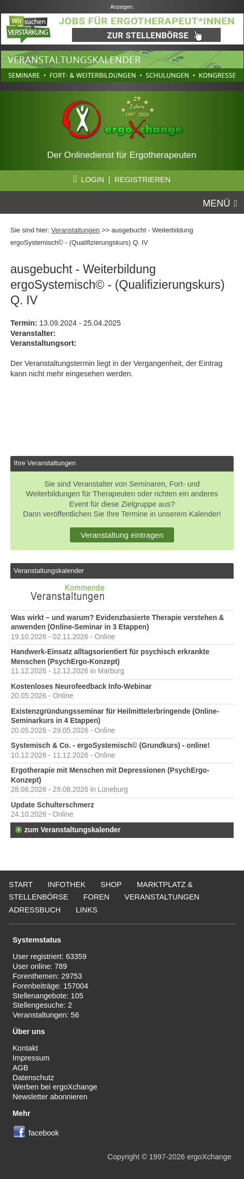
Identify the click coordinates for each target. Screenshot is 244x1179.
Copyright (123, 1157)
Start (21, 884)
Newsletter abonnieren (49, 1097)
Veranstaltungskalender (48, 570)
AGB (20, 1068)
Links (86, 910)
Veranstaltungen (75, 230)
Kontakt (25, 1048)
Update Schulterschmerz (52, 805)
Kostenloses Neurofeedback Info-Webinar (81, 686)
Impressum (30, 1058)
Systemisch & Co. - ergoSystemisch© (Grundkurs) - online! (110, 745)
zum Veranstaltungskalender (72, 830)
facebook (43, 1133)
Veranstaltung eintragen (121, 534)
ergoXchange (209, 1157)
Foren (96, 897)
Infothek (66, 884)
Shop (111, 884)
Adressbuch (35, 910)
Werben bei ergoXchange (54, 1087)
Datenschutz (33, 1077)
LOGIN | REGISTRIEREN (122, 179)
